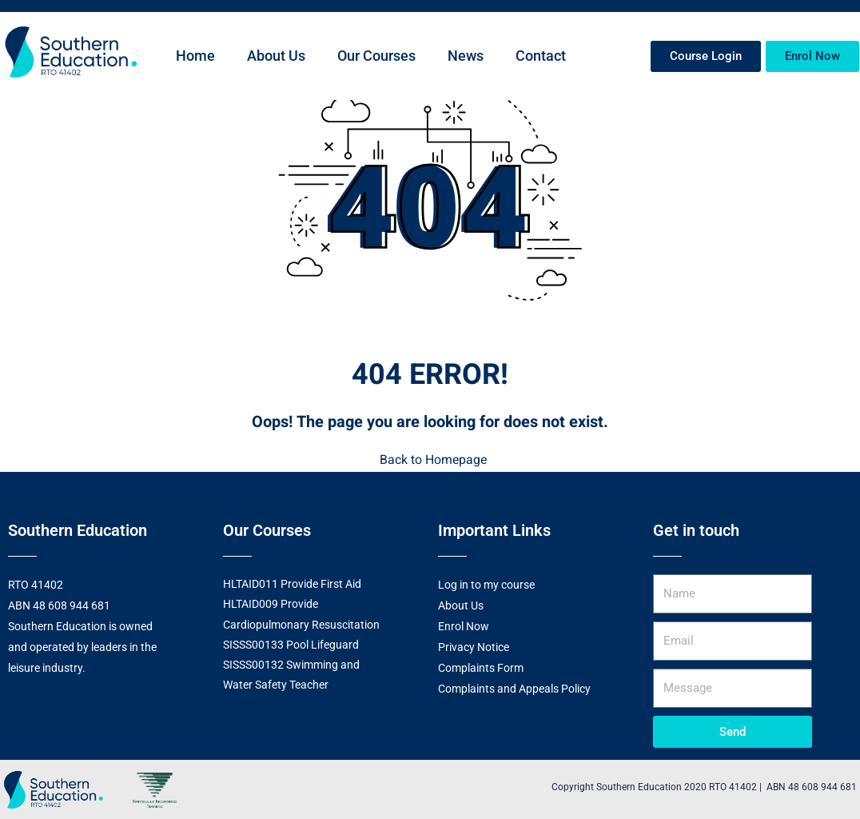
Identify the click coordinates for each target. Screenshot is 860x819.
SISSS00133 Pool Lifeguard (291, 643)
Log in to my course (486, 583)
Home (195, 55)
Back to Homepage (430, 459)
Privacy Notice (473, 646)
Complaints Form (481, 667)
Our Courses (376, 55)
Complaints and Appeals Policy (514, 687)
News (466, 55)
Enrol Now (463, 625)
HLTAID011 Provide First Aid (292, 583)
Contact (541, 55)
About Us (276, 55)
